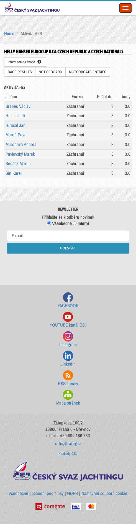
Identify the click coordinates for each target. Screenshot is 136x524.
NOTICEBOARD (50, 71)
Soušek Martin (18, 163)
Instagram (68, 339)
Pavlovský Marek (20, 154)
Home (9, 33)
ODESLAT (68, 248)
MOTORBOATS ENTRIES (87, 71)
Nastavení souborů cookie (104, 493)
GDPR (72, 493)
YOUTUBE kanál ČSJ (68, 320)
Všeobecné (59, 223)
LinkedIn (68, 359)
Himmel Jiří (15, 116)
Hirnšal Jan (15, 125)
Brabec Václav (18, 106)
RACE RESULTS (20, 71)
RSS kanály (68, 378)
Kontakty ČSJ (68, 453)
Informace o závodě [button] (24, 61)
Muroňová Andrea (21, 144)
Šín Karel (14, 173)
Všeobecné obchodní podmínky (36, 493)
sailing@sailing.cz (68, 443)
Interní (81, 223)
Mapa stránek (68, 398)
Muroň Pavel (16, 135)
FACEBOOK (68, 300)
